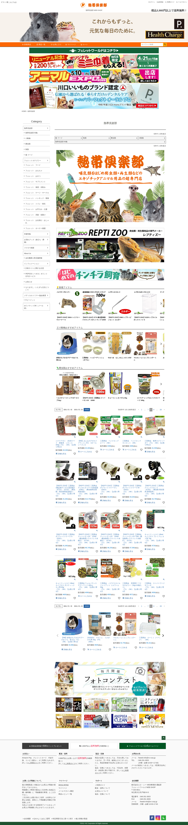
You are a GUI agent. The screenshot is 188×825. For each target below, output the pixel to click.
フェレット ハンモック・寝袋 (37, 198)
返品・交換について (102, 794)
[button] (138, 409)
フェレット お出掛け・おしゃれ (37, 221)
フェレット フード (33, 165)
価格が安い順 (68, 409)
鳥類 (27, 149)
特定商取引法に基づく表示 (63, 819)
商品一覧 (40, 44)
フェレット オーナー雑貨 (35, 228)
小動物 (27, 138)
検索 (165, 44)
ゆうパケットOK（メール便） (33, 307)
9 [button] (153, 410)
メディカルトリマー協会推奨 (35, 295)
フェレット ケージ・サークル (37, 193)
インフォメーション (31, 264)
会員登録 (160, 2)
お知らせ (28, 282)
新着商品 (26, 44)
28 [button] (161, 410)
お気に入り (56, 44)
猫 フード (29, 155)
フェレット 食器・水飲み (35, 187)
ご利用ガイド (170, 2)
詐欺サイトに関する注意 (34, 268)
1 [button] (141, 410)
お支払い (26, 754)
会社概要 (135, 781)
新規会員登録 (64, 785)
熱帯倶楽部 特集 (31, 133)
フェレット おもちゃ (33, 171)
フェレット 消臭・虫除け (35, 215)
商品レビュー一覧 (65, 794)
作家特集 (27, 234)
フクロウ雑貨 (29, 248)
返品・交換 (99, 754)
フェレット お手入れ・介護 (36, 209)
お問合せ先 (136, 754)
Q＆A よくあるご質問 (42, 819)
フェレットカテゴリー (32, 160)
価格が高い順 (78, 409)
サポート (98, 781)
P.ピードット (30, 300)
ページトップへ (163, 738)
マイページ (70, 44)
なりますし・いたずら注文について (37, 288)
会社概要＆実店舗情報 (33, 258)
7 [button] (148, 410)
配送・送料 (63, 754)
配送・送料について (102, 788)
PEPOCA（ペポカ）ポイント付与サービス (36, 275)
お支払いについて (101, 791)
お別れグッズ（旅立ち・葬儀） (34, 241)
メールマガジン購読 (66, 791)
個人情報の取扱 (81, 819)
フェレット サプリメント (35, 182)
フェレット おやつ (33, 176)
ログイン (152, 2)
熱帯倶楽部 (28, 128)
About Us (27, 253)
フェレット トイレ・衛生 (35, 204)
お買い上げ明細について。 (33, 781)
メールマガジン (182, 2)
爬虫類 (27, 144)
